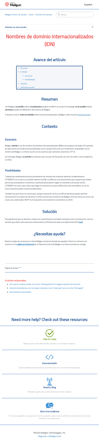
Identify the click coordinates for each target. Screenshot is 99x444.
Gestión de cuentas (43, 14)
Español (89, 4)
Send (31, 14)
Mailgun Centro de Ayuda (15, 14)
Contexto (23, 71)
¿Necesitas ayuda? (27, 87)
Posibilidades (30, 79)
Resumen (24, 68)
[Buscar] (75, 14)
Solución (23, 83)
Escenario (28, 75)
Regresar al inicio (13, 267)
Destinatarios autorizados (20, 292)
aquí (80, 222)
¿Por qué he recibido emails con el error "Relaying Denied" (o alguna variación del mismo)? (44, 284)
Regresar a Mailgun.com (49, 436)
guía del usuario (84, 114)
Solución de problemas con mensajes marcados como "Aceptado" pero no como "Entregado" (46, 288)
